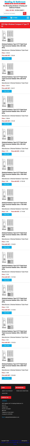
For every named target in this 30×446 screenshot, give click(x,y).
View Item (7, 58)
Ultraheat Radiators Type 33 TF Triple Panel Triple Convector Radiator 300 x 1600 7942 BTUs (14, 300)
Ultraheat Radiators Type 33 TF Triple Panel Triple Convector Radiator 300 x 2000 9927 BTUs (14, 365)
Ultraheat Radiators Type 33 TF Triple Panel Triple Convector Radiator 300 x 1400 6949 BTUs (14, 267)
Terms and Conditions (22, 390)
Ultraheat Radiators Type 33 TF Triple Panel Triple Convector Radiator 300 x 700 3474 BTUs (14, 111)
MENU (5, 17)
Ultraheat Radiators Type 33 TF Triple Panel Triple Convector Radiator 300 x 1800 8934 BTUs (14, 333)
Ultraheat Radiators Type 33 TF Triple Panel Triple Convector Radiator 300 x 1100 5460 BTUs (14, 204)
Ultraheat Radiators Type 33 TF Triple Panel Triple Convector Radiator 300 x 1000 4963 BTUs (14, 174)
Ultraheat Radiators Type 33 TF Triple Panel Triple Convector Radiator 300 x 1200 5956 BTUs (14, 234)
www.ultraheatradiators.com (15, 440)
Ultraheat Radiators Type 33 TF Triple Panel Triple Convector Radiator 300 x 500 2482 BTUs (14, 45)
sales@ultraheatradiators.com (12, 417)
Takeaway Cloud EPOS (12, 442)
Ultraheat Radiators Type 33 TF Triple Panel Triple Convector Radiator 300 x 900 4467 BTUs (14, 144)
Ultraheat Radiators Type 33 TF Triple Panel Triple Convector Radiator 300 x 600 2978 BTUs (14, 78)
